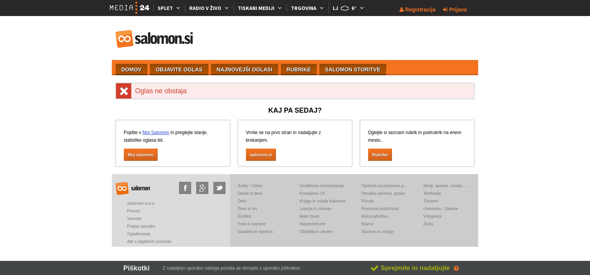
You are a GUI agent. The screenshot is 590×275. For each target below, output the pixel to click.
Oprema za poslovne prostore (384, 185)
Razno (367, 224)
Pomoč (133, 211)
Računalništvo (374, 216)
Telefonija (432, 193)
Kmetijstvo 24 (312, 193)
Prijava (455, 9)
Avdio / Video (250, 185)
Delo (242, 201)
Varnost (134, 218)
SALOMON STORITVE (352, 69)
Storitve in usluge (377, 231)
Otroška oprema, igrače (383, 193)
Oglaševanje (138, 233)
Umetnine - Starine (440, 208)
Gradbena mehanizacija (322, 185)
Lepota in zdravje (316, 208)
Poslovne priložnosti (380, 208)
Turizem (430, 201)
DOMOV (131, 69)
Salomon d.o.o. (141, 203)
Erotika (244, 216)
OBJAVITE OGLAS (179, 69)
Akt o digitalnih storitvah (149, 241)
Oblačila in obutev (316, 231)
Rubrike (380, 154)
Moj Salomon (155, 132)
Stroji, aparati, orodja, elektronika (446, 185)
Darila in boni (250, 193)
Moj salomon (140, 154)
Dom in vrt (247, 208)
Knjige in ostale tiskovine (322, 201)
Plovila (367, 201)
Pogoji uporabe (141, 226)
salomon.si (154, 39)
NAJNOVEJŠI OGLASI (244, 69)
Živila (428, 224)
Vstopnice (432, 216)
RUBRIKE (299, 69)
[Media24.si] (131, 8)
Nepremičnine (313, 224)
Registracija (417, 9)
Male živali (309, 216)
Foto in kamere (252, 224)
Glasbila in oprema (255, 231)
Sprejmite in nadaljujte (410, 268)
